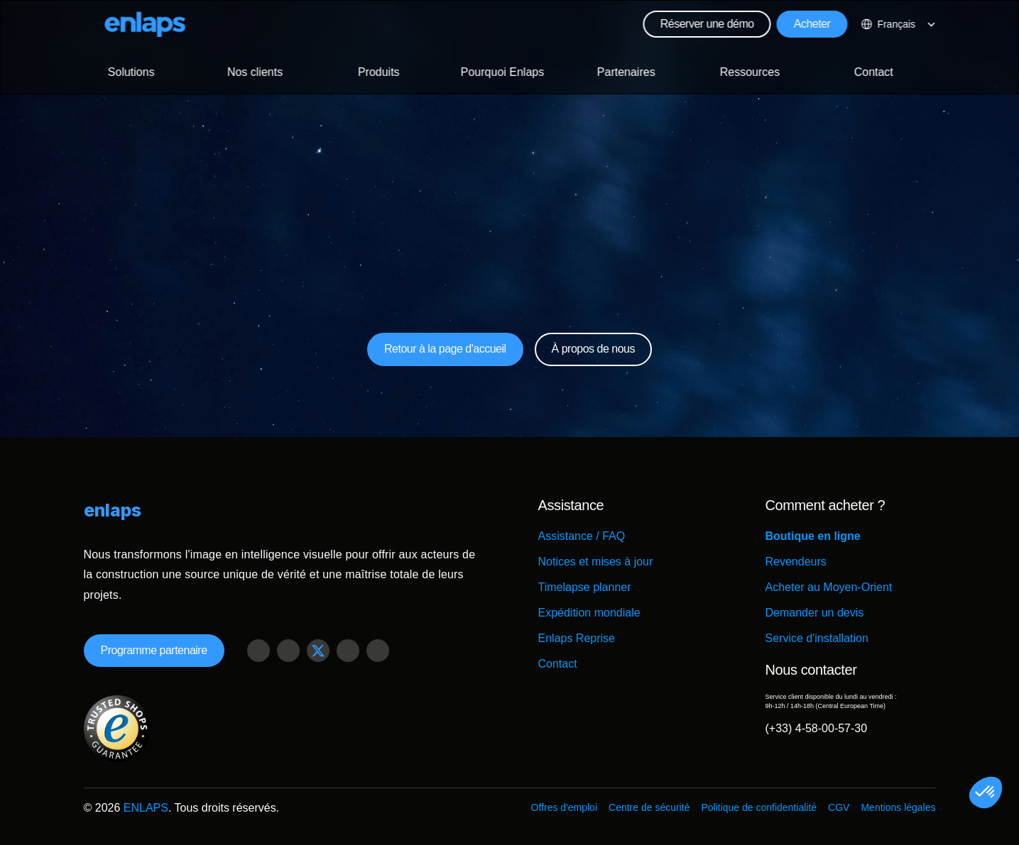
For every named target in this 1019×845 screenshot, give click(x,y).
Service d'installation (816, 638)
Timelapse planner (584, 587)
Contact (557, 664)
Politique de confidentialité (759, 807)
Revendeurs (796, 562)
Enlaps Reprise (577, 638)
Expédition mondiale (589, 613)
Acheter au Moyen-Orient (829, 587)
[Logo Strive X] (145, 24)
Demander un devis (814, 613)
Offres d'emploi (564, 807)
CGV (838, 807)
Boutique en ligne (813, 536)
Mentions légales (898, 807)
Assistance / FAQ (582, 536)
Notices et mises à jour (595, 562)
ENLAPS (146, 808)
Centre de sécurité (649, 807)
